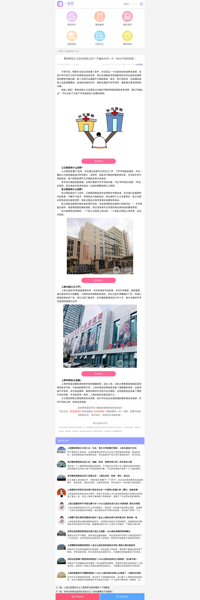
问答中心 (100, 37)
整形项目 (72, 37)
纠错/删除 (139, 64)
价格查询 (98, 161)
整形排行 (72, 18)
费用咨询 (127, 37)
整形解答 (100, 18)
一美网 (60, 51)
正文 (77, 51)
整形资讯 (127, 18)
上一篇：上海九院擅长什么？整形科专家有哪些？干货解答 (83, 587)
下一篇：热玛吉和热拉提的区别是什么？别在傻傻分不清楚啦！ (85, 591)
